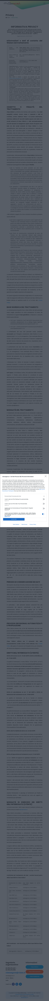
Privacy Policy (33, 524)
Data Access (24, 524)
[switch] (43, 499)
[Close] (46, 476)
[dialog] (24, 500)
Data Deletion (16, 524)
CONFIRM (14, 519)
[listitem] (24, 496)
